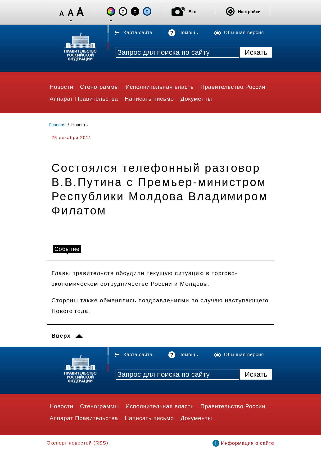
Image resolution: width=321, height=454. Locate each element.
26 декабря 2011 (72, 137)
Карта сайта (138, 32)
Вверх (61, 336)
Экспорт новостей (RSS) (77, 442)
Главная (57, 125)
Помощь (188, 32)
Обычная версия (244, 32)
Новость (79, 125)
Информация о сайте (247, 443)
